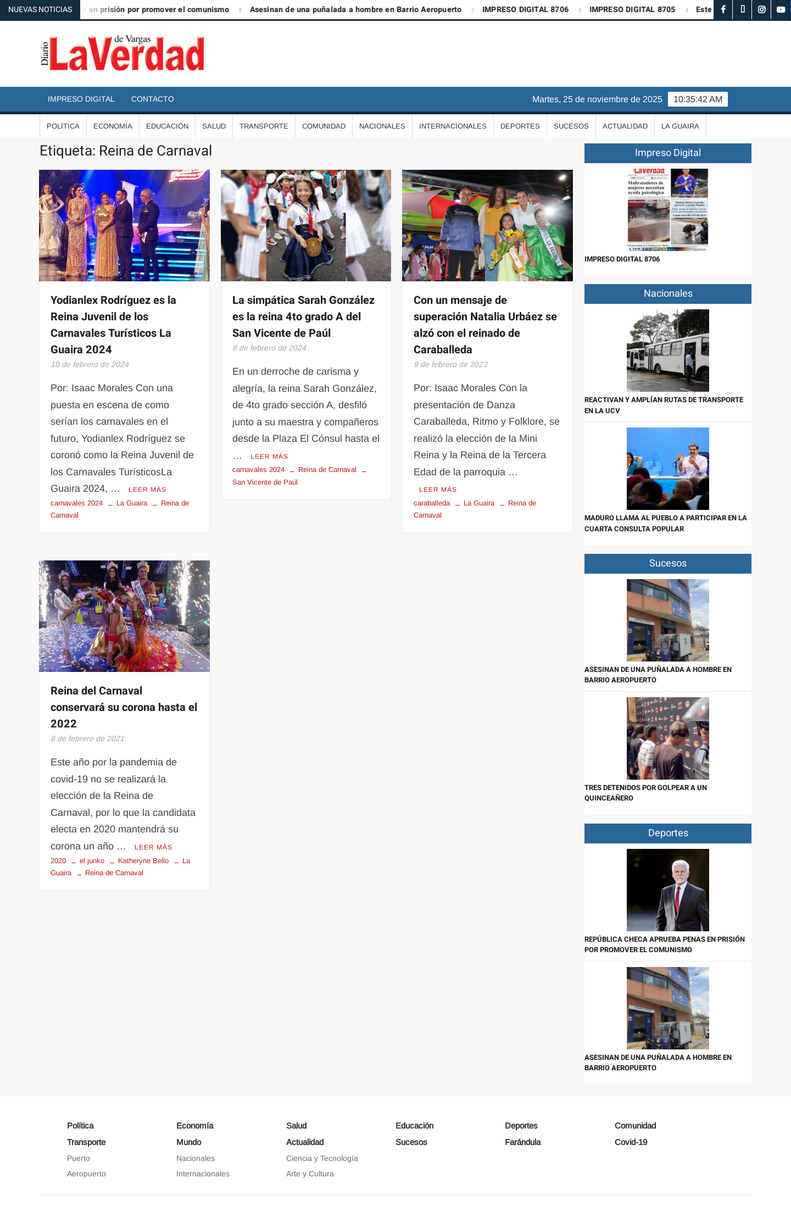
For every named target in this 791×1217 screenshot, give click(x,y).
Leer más (147, 489)
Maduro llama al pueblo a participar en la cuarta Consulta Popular (665, 523)
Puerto (78, 1158)
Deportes (520, 126)
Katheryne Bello (143, 861)
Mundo (188, 1142)
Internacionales (453, 126)
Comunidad (324, 126)
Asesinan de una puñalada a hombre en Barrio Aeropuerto (364, 9)
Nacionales (382, 126)
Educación (167, 126)
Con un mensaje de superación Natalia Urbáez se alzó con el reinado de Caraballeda (485, 325)
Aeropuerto (86, 1173)
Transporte (263, 126)
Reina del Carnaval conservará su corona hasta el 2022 (124, 707)
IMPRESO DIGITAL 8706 (534, 9)
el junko (92, 861)
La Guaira (680, 126)
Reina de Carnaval (327, 469)
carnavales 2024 (77, 503)
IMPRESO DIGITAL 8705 (641, 9)
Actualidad (625, 126)
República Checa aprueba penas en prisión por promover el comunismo (664, 944)
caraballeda (432, 503)
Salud (214, 126)
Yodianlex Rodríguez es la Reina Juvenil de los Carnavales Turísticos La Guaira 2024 (113, 325)
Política (63, 126)
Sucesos (571, 126)
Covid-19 (631, 1142)
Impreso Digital (81, 99)
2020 (58, 861)
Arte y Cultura (310, 1173)
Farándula (523, 1142)
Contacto (152, 99)
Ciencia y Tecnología (322, 1158)
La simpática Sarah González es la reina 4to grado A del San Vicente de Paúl (303, 316)
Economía (112, 126)
